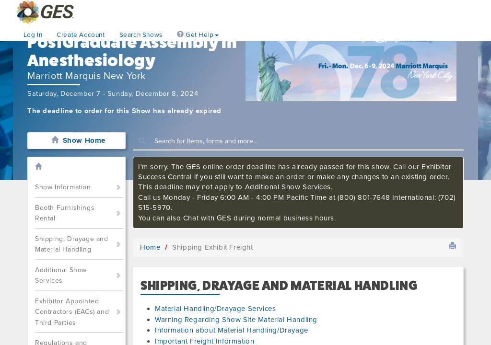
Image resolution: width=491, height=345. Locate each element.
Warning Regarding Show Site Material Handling (236, 319)
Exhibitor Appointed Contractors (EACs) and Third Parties (72, 312)
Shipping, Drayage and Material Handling (71, 244)
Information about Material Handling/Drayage (231, 330)
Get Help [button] (198, 35)
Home (150, 247)
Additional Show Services (61, 275)
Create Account (81, 35)
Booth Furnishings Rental (64, 213)
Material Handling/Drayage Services (215, 308)
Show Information (63, 187)
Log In (33, 35)
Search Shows (141, 35)
